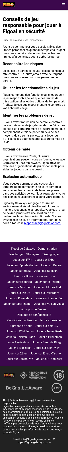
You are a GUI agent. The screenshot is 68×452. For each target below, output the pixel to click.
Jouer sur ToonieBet (49, 359)
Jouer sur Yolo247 (46, 326)
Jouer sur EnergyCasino (45, 353)
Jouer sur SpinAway (46, 348)
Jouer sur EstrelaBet (47, 282)
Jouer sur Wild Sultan (20, 331)
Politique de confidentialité (34, 315)
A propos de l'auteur (34, 309)
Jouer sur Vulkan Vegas (49, 304)
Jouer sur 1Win (22, 259)
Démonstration (47, 248)
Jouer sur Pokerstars (18, 298)
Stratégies (32, 254)
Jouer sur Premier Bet (49, 298)
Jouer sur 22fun (17, 353)
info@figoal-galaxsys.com (37, 439)
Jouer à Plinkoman (50, 337)
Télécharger (16, 254)
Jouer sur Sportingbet (17, 304)
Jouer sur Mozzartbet (47, 287)
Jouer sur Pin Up (19, 293)
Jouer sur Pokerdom (46, 293)
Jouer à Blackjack (20, 348)
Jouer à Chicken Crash (20, 337)
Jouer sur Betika (21, 271)
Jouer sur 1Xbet (45, 259)
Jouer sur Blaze (23, 276)
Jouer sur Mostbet (19, 287)
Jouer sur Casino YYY (20, 359)
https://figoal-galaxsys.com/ (34, 442)
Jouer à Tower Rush (49, 331)
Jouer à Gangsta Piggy (46, 342)
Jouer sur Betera (50, 265)
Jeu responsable (50, 320)
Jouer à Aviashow (18, 342)
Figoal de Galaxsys (12, 40)
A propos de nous (21, 326)
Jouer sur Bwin (45, 276)
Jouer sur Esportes (19, 282)
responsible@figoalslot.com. (42, 223)
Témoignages (51, 254)
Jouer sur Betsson (45, 271)
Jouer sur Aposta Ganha (22, 265)
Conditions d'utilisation (22, 320)
